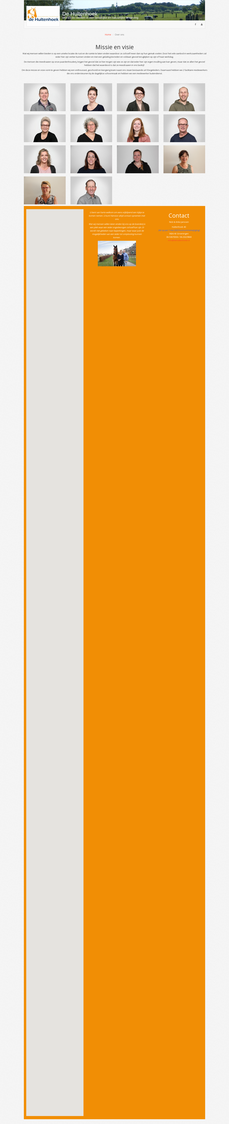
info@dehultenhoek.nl (179, 240)
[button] (191, 10)
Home (108, 34)
